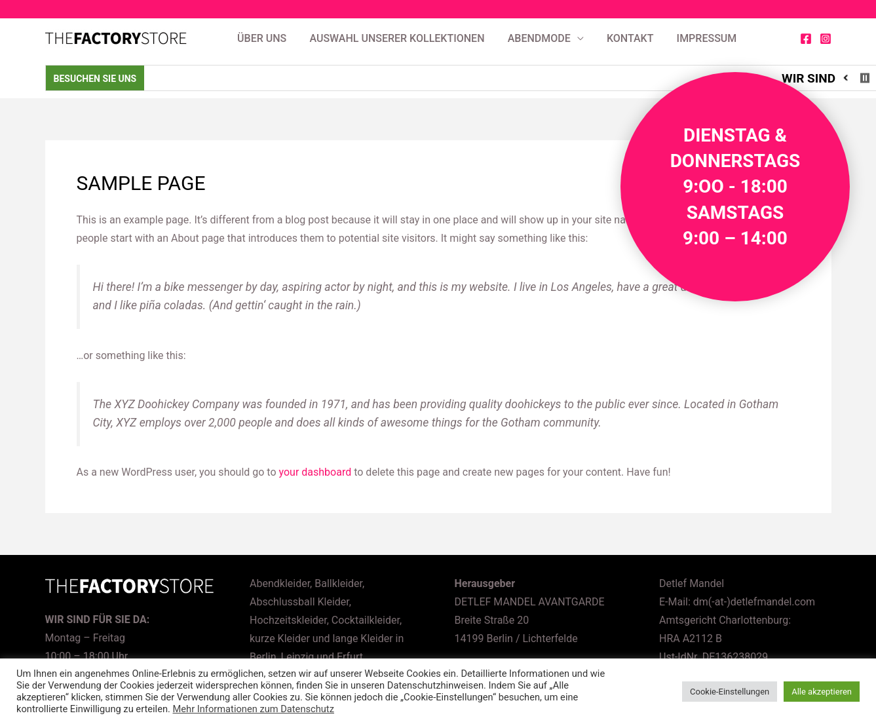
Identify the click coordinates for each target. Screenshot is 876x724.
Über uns (261, 38)
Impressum (707, 38)
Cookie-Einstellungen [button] (729, 691)
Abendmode (539, 38)
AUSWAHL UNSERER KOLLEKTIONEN (396, 38)
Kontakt (630, 38)
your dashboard (315, 472)
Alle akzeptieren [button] (821, 691)
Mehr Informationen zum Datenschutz (253, 709)
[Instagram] (825, 39)
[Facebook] (806, 39)
